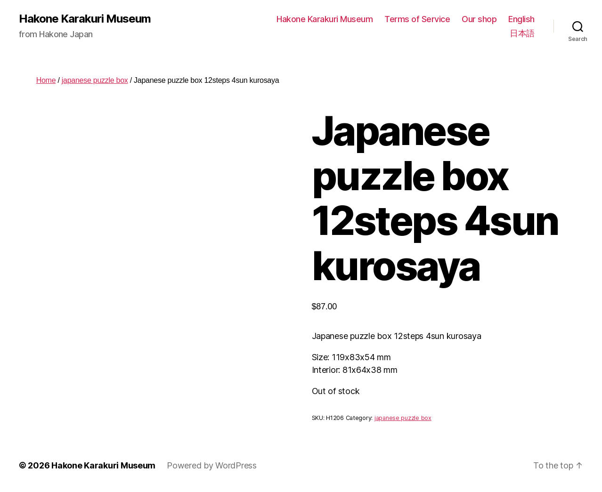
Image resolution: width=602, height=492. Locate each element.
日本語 (522, 33)
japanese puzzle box (95, 80)
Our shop (479, 19)
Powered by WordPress (212, 465)
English (521, 19)
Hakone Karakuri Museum (85, 18)
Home (46, 80)
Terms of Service (417, 19)
